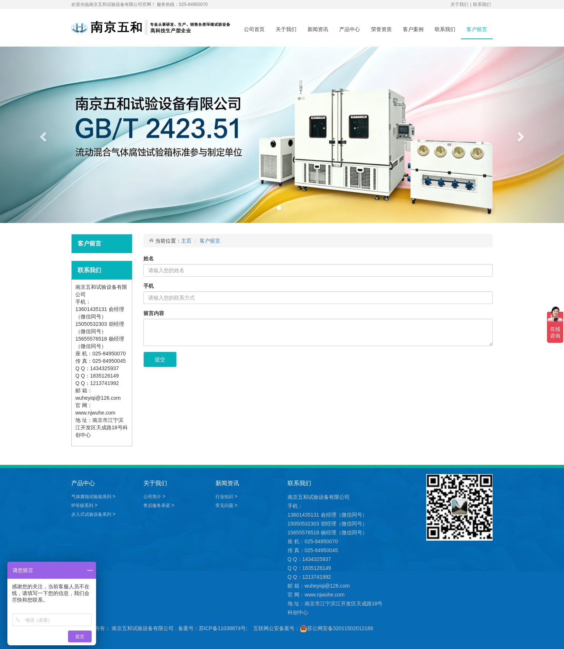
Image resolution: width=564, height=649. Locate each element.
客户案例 (413, 29)
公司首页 (254, 29)
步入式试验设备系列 (91, 514)
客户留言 (476, 29)
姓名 (148, 258)
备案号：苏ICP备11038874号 (212, 628)
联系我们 (482, 4)
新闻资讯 (318, 29)
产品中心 (349, 29)
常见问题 (224, 505)
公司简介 (152, 496)
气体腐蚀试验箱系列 (91, 496)
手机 (148, 286)
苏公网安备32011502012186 (340, 628)
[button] (42, 135)
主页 (186, 241)
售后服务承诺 (157, 505)
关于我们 (459, 4)
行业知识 (224, 496)
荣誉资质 (381, 29)
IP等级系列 (83, 505)
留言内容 (153, 313)
